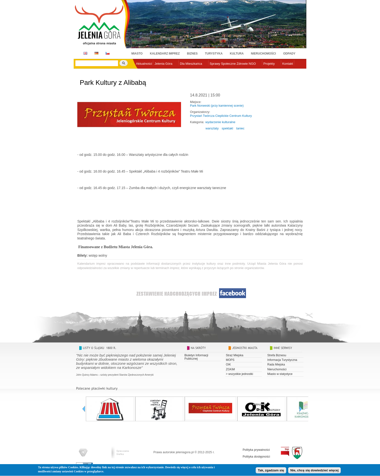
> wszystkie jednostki (239, 374)
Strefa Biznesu (276, 355)
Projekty (269, 63)
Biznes (192, 53)
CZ (108, 53)
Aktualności (144, 63)
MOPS (230, 360)
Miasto (136, 53)
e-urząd (141, 71)
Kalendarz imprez (165, 53)
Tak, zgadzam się (271, 471)
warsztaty (212, 128)
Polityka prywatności (256, 450)
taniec (240, 128)
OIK (228, 364)
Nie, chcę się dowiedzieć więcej (314, 471)
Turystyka (214, 53)
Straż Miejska (234, 355)
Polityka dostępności (256, 456)
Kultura (237, 53)
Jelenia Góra (163, 63)
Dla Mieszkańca (191, 63)
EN (84, 53)
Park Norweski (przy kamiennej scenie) (217, 105)
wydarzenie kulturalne (220, 122)
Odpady (289, 53)
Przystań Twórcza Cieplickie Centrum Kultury (221, 116)
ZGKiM (230, 369)
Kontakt (287, 63)
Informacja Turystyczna (282, 360)
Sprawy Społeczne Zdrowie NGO (233, 63)
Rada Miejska (276, 364)
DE (96, 53)
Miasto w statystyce (280, 374)
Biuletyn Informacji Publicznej (196, 357)
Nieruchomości (263, 53)
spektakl (227, 128)
